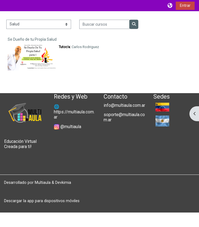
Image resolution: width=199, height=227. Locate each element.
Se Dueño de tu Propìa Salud (32, 39)
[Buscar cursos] (104, 24)
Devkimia (63, 182)
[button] (170, 5)
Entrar (185, 5)
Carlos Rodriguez (85, 47)
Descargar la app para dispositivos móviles (42, 201)
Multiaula (43, 182)
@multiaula (70, 126)
